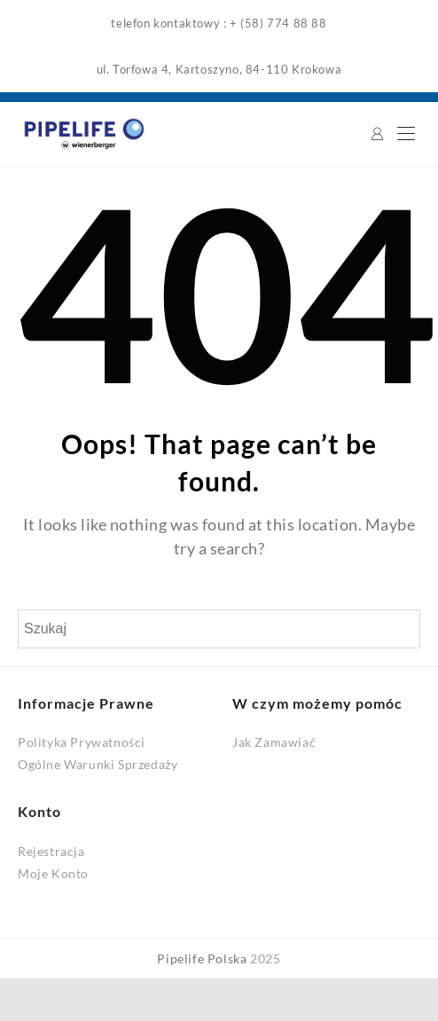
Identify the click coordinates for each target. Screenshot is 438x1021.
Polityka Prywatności (81, 742)
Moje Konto (53, 873)
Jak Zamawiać (274, 742)
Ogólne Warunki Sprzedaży (97, 764)
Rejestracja (51, 851)
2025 (265, 958)
